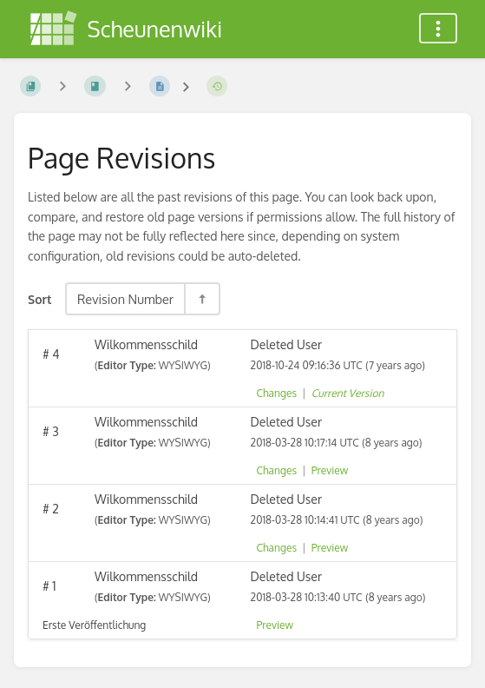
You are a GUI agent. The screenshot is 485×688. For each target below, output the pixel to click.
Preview (329, 470)
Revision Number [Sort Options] (125, 299)
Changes (277, 393)
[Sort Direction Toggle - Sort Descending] (201, 299)
